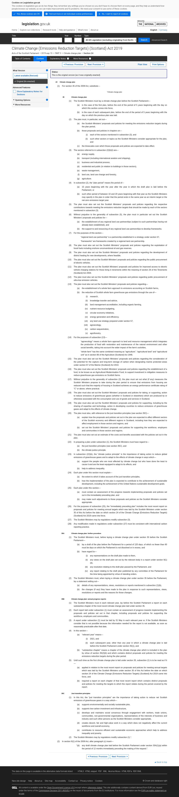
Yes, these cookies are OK (28, 14)
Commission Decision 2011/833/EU (54, 790)
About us (38, 781)
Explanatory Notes (58, 58)
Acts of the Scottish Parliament (25, 53)
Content (40, 58)
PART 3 (58, 53)
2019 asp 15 (46, 53)
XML (105, 771)
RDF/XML (137, 771)
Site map (49, 781)
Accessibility (60, 781)
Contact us (73, 781)
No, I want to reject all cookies (115, 14)
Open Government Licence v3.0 (61, 787)
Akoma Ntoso (114, 771)
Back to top (162, 762)
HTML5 (81, 771)
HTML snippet (91, 771)
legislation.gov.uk (31, 23)
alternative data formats (56, 771)
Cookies (98, 781)
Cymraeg (163, 30)
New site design (19, 781)
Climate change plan (72, 53)
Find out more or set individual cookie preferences (71, 14)
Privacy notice (86, 781)
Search (144, 40)
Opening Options (21, 100)
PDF (100, 771)
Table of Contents (22, 58)
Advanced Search (159, 40)
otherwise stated (95, 787)
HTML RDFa (127, 771)
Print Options (158, 64)
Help (30, 781)
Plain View (142, 64)
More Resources (80, 58)
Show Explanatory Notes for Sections (30, 93)
